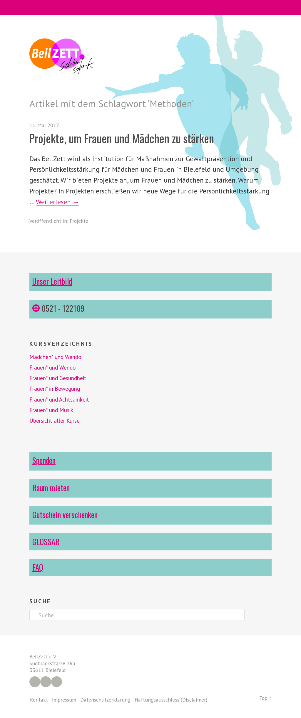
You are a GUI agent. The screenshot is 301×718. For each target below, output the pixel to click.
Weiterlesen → (57, 202)
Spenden (44, 460)
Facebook (34, 681)
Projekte (79, 221)
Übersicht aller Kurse (54, 420)
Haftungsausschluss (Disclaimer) (171, 699)
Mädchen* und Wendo (55, 356)
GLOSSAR (45, 541)
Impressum (64, 699)
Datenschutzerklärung (105, 699)
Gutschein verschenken (65, 514)
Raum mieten (51, 487)
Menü (151, 7)
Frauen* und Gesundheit (57, 378)
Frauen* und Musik (51, 410)
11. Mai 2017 (44, 125)
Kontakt (39, 699)
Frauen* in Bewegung (54, 388)
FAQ (37, 567)
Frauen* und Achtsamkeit (59, 399)
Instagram (45, 681)
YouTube (56, 681)
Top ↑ (265, 698)
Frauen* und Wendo (52, 367)
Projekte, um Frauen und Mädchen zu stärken (121, 138)
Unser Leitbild (52, 281)
